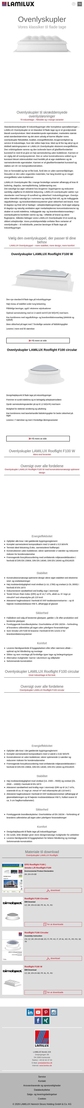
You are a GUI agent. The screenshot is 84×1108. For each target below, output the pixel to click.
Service (42, 1077)
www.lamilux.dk (45, 1065)
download (53, 890)
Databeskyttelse (42, 1090)
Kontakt (42, 1081)
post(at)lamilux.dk (45, 1063)
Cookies (42, 1098)
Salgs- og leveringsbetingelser (42, 1094)
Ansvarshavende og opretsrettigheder (42, 1085)
